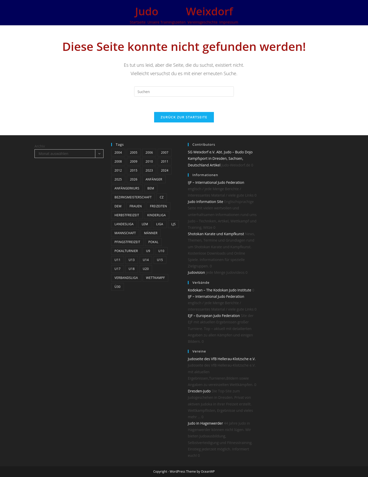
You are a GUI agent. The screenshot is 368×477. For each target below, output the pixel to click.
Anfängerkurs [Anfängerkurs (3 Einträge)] (126, 188)
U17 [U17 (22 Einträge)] (117, 269)
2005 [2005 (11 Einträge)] (133, 152)
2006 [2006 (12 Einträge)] (149, 152)
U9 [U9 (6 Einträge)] (148, 251)
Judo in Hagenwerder (205, 423)
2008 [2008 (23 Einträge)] (118, 161)
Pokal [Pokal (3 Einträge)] (153, 242)
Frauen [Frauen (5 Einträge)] (136, 206)
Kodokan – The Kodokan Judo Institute (219, 290)
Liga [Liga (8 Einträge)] (159, 224)
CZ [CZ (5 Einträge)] (162, 197)
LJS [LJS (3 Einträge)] (173, 224)
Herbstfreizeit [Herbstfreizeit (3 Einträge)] (126, 215)
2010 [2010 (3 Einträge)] (149, 161)
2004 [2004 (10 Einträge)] (118, 152)
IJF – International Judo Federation (216, 182)
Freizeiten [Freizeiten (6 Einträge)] (158, 206)
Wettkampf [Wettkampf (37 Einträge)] (155, 278)
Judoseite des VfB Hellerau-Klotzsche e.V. (222, 358)
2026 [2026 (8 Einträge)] (133, 179)
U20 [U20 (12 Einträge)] (146, 269)
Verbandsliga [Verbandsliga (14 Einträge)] (126, 278)
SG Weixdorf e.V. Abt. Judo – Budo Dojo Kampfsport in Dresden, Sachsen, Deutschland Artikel (220, 158)
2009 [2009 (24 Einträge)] (133, 161)
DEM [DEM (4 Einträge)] (117, 206)
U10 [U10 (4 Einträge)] (161, 251)
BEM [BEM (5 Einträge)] (150, 188)
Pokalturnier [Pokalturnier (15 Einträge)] (126, 251)
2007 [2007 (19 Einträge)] (164, 152)
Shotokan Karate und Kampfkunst (216, 233)
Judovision (196, 272)
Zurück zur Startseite (184, 117)
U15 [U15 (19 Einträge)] (160, 260)
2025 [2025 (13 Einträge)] (118, 179)
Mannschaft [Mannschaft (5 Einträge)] (125, 233)
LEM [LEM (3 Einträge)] (145, 224)
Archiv (39, 146)
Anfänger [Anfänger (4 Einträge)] (153, 179)
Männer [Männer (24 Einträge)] (150, 233)
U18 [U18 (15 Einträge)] (132, 269)
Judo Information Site (205, 201)
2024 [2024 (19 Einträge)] (164, 170)
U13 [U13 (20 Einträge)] (132, 260)
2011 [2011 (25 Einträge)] (164, 161)
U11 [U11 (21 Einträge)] (117, 260)
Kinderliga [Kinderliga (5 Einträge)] (156, 215)
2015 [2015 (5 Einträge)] (133, 170)
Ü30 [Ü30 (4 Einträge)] (117, 287)
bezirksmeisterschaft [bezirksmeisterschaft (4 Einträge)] (133, 197)
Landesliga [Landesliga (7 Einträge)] (124, 224)
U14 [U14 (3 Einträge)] (146, 260)
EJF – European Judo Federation (214, 315)
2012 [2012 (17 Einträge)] (118, 170)
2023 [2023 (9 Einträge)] (149, 170)
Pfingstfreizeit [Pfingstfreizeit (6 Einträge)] (127, 242)
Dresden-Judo (199, 391)
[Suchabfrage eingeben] (184, 91)
